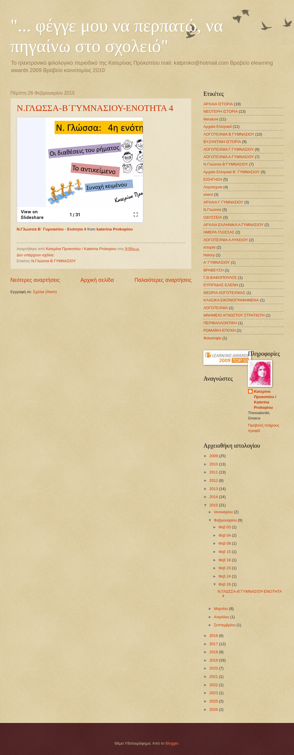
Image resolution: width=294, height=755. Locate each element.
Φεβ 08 (225, 543)
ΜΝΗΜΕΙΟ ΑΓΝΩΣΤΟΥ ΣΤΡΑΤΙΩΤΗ (234, 315)
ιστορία (209, 247)
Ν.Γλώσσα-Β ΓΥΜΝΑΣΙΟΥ (53, 261)
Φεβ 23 (225, 568)
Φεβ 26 (225, 584)
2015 (214, 505)
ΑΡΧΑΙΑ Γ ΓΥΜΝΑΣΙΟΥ (223, 202)
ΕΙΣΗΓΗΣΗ (212, 179)
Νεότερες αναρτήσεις (35, 280)
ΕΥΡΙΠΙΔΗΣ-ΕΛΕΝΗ (220, 285)
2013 (214, 489)
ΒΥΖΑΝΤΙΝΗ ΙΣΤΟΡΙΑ (222, 141)
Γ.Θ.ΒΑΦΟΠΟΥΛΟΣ (220, 277)
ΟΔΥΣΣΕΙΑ (212, 217)
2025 (214, 701)
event (208, 194)
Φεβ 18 (225, 560)
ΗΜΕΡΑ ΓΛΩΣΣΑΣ (218, 232)
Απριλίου (222, 617)
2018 (214, 652)
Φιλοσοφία (212, 338)
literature (210, 119)
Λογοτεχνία (212, 187)
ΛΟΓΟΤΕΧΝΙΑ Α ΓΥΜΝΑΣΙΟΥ (228, 157)
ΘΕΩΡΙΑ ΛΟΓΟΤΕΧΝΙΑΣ (224, 292)
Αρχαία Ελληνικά (217, 126)
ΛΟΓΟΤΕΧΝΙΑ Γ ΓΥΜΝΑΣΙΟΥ (228, 149)
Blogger (171, 743)
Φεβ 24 (225, 576)
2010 (214, 464)
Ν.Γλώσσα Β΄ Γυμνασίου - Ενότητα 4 (51, 229)
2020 (214, 668)
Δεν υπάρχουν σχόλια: (36, 255)
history (209, 255)
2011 (214, 472)
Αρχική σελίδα (97, 280)
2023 (214, 693)
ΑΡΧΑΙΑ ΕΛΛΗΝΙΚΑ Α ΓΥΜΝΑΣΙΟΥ (233, 224)
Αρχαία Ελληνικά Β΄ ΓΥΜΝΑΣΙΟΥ (231, 172)
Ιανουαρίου (224, 512)
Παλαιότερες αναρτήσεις (163, 280)
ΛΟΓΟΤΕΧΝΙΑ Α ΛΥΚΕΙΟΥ (225, 240)
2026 (214, 709)
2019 (214, 660)
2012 (214, 480)
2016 (214, 635)
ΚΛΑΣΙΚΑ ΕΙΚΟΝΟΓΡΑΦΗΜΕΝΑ (231, 300)
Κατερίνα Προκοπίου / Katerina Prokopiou (265, 399)
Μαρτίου (221, 608)
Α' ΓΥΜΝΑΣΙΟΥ (216, 262)
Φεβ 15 (225, 551)
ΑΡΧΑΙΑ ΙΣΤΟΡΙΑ (218, 104)
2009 (214, 456)
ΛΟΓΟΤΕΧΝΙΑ (215, 308)
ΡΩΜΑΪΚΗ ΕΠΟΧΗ (219, 330)
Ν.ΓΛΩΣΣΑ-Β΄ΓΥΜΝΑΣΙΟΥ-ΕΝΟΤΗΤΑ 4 (95, 108)
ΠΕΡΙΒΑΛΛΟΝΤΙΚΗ (220, 323)
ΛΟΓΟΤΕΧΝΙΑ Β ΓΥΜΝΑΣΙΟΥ (228, 134)
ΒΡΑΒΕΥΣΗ (213, 270)
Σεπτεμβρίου (225, 625)
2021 (214, 676)
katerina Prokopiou (115, 229)
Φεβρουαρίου (226, 520)
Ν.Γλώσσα (212, 209)
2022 (214, 685)
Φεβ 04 (225, 535)
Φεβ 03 (225, 527)
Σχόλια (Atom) (45, 292)
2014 (214, 497)
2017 (214, 644)
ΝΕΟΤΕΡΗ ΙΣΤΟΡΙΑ (220, 111)
